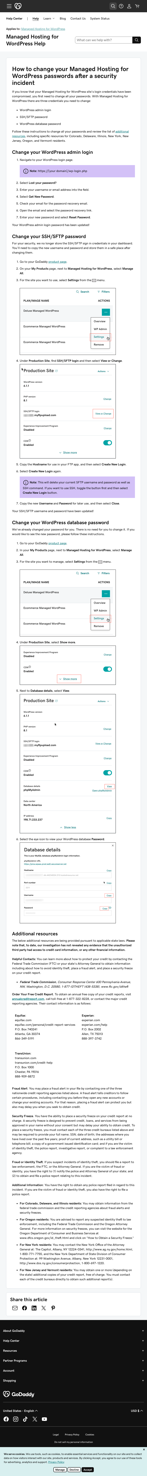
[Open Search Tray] (113, 6)
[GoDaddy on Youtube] (44, 1421)
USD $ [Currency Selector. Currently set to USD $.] (137, 1410)
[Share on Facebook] (24, 1308)
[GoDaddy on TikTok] (25, 1421)
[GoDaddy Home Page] (19, 1394)
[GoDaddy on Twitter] (35, 1421)
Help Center (11, 1340)
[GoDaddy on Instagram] (16, 1421)
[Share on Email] (15, 1308)
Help (36, 18)
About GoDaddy (14, 1330)
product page (57, 261)
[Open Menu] (7, 6)
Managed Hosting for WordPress (43, 28)
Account (8, 1370)
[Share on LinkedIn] (34, 1308)
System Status (99, 18)
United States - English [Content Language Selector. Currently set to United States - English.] (21, 1410)
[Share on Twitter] (43, 1308)
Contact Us (78, 18)
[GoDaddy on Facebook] (6, 1421)
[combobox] (104, 40)
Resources (10, 1350)
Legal (56, 1434)
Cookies (89, 1434)
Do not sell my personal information (73, 1442)
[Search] (136, 40)
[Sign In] (129, 6)
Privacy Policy (72, 1434)
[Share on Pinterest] (53, 1308)
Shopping (9, 1380)
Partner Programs (15, 1360)
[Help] (121, 6)
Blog (63, 18)
